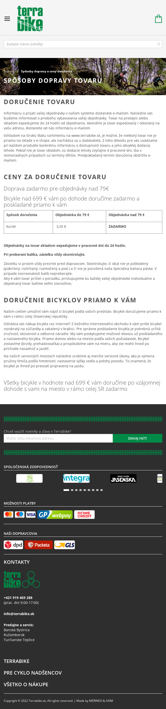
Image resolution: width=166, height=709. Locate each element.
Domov (9, 71)
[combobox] (83, 44)
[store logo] (28, 19)
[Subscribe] (137, 438)
